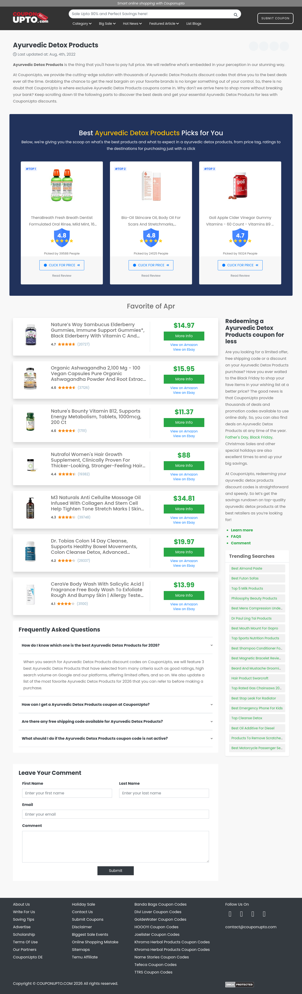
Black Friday (261, 437)
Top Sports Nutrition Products (255, 638)
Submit (115, 870)
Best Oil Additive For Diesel (252, 728)
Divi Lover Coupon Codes (157, 912)
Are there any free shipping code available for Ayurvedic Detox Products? (92, 721)
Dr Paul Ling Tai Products (251, 618)
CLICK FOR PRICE (62, 265)
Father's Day (236, 437)
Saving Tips (23, 919)
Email (27, 804)
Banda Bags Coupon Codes (160, 904)
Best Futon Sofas (245, 578)
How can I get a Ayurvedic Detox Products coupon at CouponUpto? (86, 704)
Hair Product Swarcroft (249, 678)
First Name (32, 783)
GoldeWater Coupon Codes (160, 919)
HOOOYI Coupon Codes (156, 927)
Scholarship (24, 934)
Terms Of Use (25, 942)
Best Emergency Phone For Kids (257, 708)
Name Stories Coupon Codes (161, 957)
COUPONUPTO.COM (54, 983)
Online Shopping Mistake (95, 942)
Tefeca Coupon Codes (155, 964)
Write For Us (24, 912)
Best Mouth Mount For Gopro (254, 628)
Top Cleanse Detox (246, 718)
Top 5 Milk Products (247, 588)
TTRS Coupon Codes (153, 972)
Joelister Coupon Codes (157, 934)
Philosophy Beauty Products (254, 598)
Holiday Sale (83, 904)
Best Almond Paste (246, 568)
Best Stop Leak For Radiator (253, 698)
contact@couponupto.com (251, 927)
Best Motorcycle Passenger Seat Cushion (264, 748)
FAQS (236, 536)
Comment (32, 825)
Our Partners (24, 949)
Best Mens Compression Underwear (260, 608)
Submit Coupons (87, 919)
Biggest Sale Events (90, 934)
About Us (21, 904)
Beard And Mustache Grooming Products (265, 668)
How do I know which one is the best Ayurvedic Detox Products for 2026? (90, 645)
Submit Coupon (275, 19)
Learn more (242, 530)
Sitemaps (81, 949)
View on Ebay (184, 349)
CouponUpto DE (28, 957)
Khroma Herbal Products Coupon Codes (172, 942)
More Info (184, 336)
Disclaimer (82, 927)
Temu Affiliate (85, 957)
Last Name (129, 783)
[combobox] (155, 13)
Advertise (22, 927)
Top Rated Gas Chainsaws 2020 (257, 688)
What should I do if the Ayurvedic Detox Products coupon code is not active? (95, 738)
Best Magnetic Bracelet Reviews (257, 658)
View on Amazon (184, 344)
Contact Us (82, 912)
